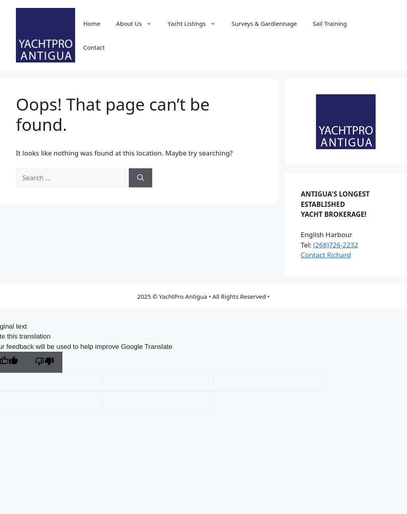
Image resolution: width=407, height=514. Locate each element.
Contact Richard (326, 254)
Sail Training (330, 23)
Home (91, 23)
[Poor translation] (44, 362)
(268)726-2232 (335, 244)
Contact (94, 47)
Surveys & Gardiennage (264, 23)
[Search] (140, 177)
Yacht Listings (196, 23)
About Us (138, 23)
